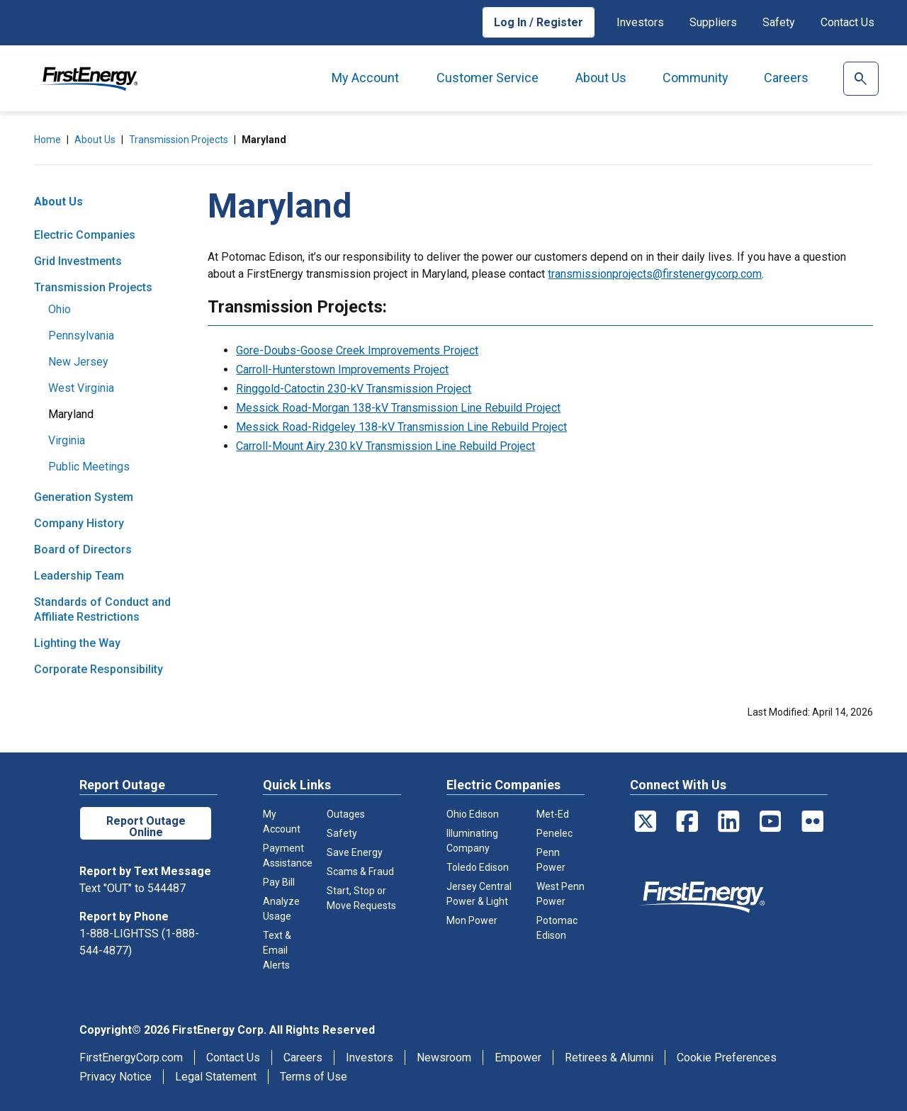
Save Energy (355, 852)
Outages (346, 814)
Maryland (71, 414)
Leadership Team (79, 575)
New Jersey (78, 361)
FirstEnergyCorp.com (131, 1057)
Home (47, 139)
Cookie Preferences (727, 1057)
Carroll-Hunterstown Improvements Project (342, 369)
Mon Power (471, 920)
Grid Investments (78, 261)
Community (695, 77)
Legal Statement (216, 1076)
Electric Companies (84, 235)
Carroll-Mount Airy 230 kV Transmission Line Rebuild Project (385, 446)
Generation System (83, 497)
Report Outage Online (146, 826)
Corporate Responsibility (98, 669)
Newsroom (444, 1057)
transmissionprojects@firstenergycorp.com (655, 274)
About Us (600, 77)
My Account (365, 77)
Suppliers (713, 22)
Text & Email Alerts (277, 950)
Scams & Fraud (360, 871)
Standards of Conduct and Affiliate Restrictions (102, 609)
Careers (786, 77)
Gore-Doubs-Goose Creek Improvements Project (357, 350)
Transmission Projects (178, 139)
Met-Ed (552, 814)
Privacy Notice (115, 1076)
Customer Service (487, 77)
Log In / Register (538, 22)
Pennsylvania (81, 335)
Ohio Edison (472, 814)
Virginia (66, 440)
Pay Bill (279, 882)
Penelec (554, 833)
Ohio (59, 309)
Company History (79, 523)
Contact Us (847, 22)
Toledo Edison (477, 867)
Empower (518, 1057)
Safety (778, 22)
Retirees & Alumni (609, 1057)
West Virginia (81, 388)
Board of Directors (83, 549)
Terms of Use (313, 1076)
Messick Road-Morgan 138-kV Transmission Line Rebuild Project (398, 407)
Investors (640, 22)
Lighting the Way (77, 643)
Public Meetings (89, 466)
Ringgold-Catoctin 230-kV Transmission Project (353, 388)
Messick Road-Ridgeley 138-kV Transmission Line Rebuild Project (401, 427)
